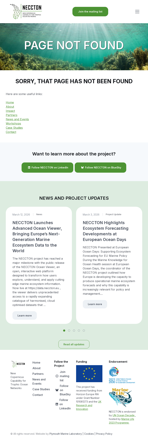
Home (10, 102)
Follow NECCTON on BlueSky (100, 167)
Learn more (25, 315)
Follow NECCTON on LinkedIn (47, 167)
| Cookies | (89, 433)
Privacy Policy (104, 433)
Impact (10, 111)
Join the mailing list (90, 11)
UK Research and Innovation (88, 405)
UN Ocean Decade (124, 415)
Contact (11, 132)
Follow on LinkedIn (62, 404)
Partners (11, 115)
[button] (64, 330)
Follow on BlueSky (62, 390)
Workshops (13, 123)
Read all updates (73, 344)
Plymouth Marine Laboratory (65, 433)
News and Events (17, 119)
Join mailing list (61, 376)
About (10, 106)
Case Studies (14, 127)
